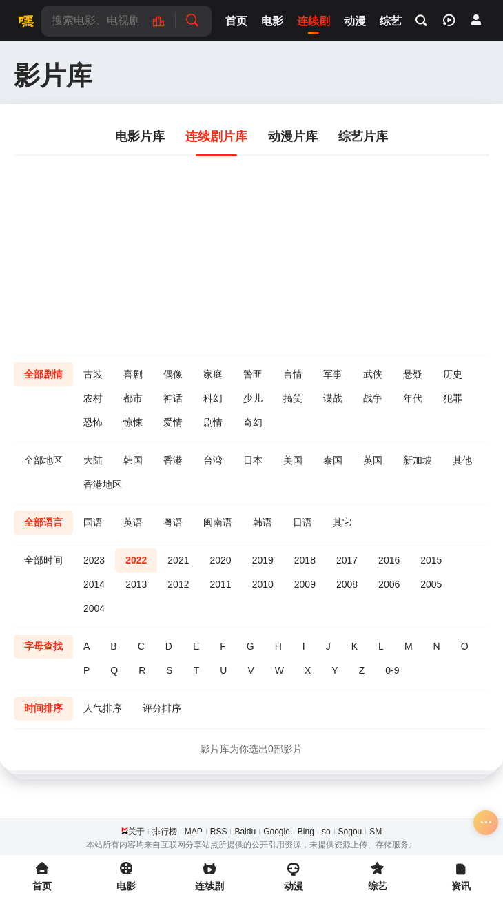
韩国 (133, 460)
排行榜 (164, 831)
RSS (218, 831)
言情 (292, 374)
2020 (220, 560)
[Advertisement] (251, 252)
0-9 (392, 670)
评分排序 (162, 708)
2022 (136, 560)
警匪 (253, 374)
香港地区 (102, 484)
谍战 (332, 398)
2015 (431, 560)
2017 (347, 560)
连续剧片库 (216, 136)
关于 (136, 831)
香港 (173, 460)
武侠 (372, 374)
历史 (452, 374)
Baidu (245, 831)
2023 (94, 560)
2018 (305, 560)
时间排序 (43, 708)
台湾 (213, 460)
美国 (292, 460)
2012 (178, 584)
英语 (133, 522)
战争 (372, 398)
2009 (305, 584)
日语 (302, 522)
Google (276, 831)
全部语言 (43, 522)
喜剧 (133, 374)
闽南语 (217, 522)
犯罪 (452, 398)
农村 (93, 398)
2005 (431, 584)
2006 (389, 584)
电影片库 (140, 136)
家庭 (213, 374)
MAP (194, 831)
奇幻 (253, 422)
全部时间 (43, 560)
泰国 (332, 460)
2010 (263, 584)
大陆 (93, 460)
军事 (332, 374)
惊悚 (133, 422)
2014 (94, 584)
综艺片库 (363, 136)
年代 (412, 398)
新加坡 (417, 460)
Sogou (350, 831)
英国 (372, 460)
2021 (178, 560)
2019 (263, 560)
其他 (462, 460)
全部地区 (43, 460)
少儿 (253, 398)
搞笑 (292, 398)
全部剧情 (43, 374)
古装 (93, 374)
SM (375, 831)
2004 (94, 608)
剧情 (213, 422)
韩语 (262, 522)
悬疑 (412, 374)
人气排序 (102, 708)
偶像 (173, 374)
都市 (133, 398)
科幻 (213, 398)
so (326, 831)
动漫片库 (293, 136)
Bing (306, 831)
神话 (173, 398)
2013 (136, 584)
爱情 (173, 422)
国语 (93, 522)
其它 (342, 522)
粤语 (173, 522)
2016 (389, 560)
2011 (220, 584)
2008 (347, 584)
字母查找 (43, 646)
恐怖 (93, 422)
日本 (253, 460)
